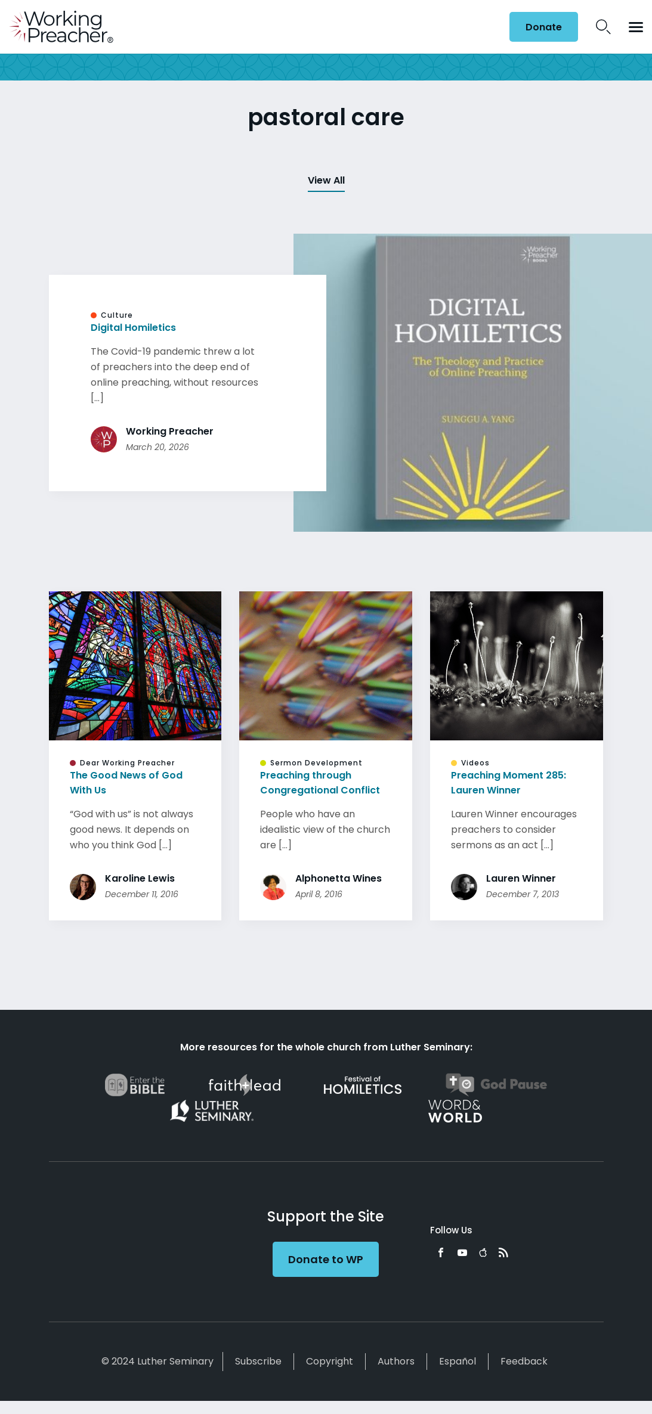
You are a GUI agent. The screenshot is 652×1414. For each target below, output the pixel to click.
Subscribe (258, 1361)
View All (326, 180)
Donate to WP (325, 1259)
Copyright (329, 1361)
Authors (396, 1361)
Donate (544, 27)
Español (457, 1361)
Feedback (524, 1361)
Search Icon (603, 27)
